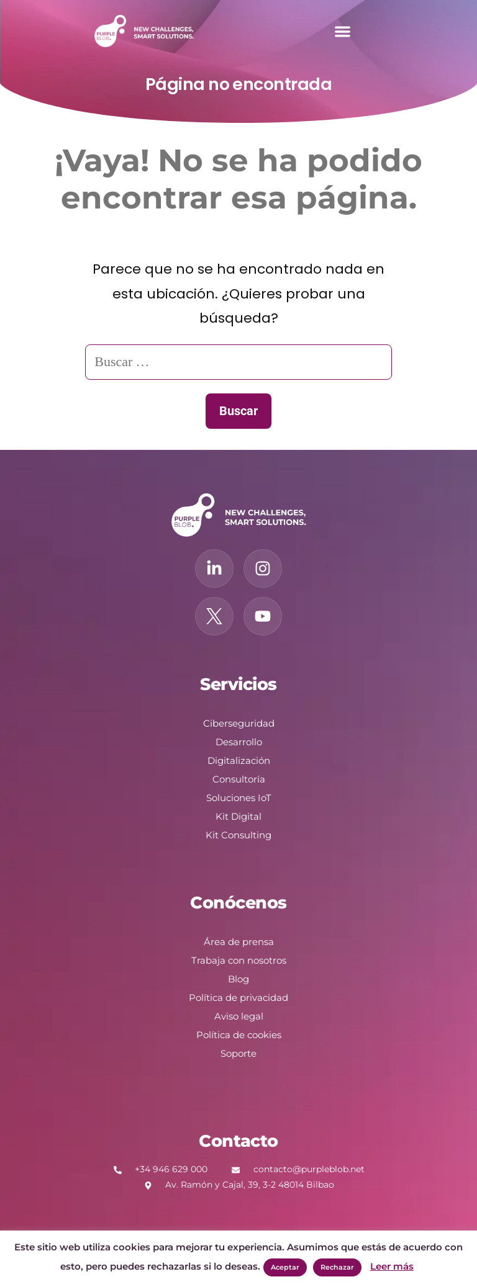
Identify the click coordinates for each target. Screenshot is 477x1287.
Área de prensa (239, 942)
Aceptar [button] (285, 1267)
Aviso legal (238, 1016)
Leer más (392, 1266)
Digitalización (238, 760)
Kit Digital (238, 816)
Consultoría (238, 779)
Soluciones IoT (238, 798)
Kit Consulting (238, 835)
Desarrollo (239, 742)
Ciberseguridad (239, 723)
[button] (342, 31)
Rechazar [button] (337, 1267)
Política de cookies (238, 1035)
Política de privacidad (238, 997)
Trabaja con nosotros (238, 960)
